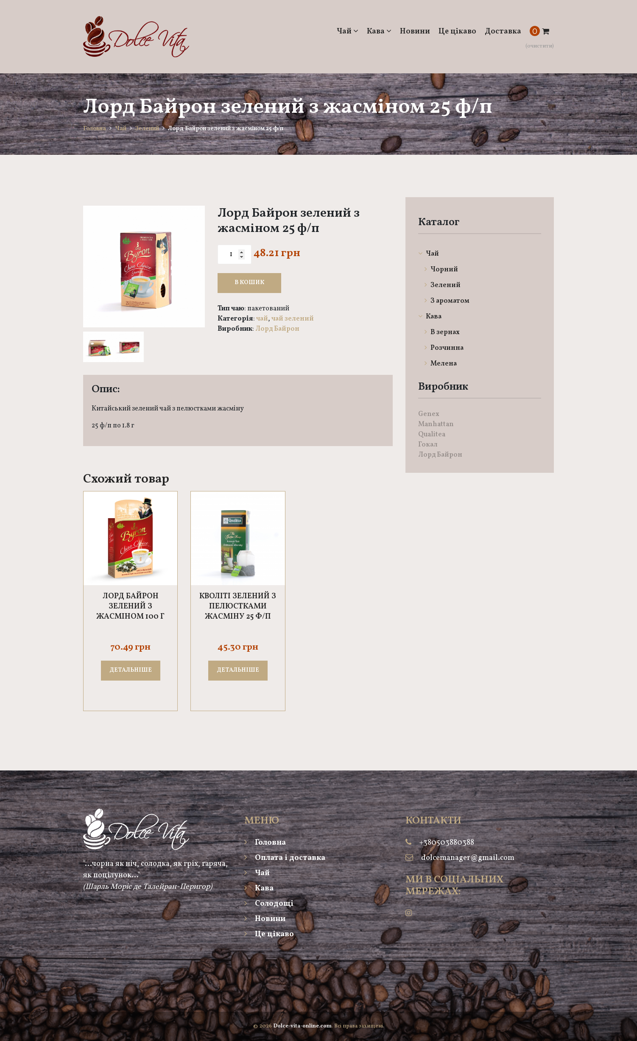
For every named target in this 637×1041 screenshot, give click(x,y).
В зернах (442, 332)
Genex (428, 414)
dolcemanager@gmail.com (467, 858)
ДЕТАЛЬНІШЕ (130, 670)
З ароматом (447, 301)
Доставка (503, 31)
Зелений (147, 129)
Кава (379, 31)
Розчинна (444, 348)
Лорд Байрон (277, 329)
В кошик (249, 283)
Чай (347, 31)
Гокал (428, 444)
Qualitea (431, 434)
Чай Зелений (292, 319)
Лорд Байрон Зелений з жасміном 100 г (130, 607)
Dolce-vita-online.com (302, 1026)
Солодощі (268, 904)
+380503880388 (446, 842)
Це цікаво (457, 31)
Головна (94, 129)
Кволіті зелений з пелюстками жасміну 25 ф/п (237, 607)
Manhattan (436, 424)
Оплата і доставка (284, 858)
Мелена (441, 363)
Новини (415, 31)
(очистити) (539, 46)
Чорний (441, 269)
